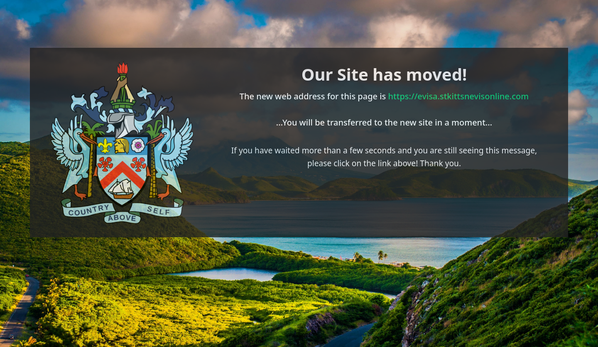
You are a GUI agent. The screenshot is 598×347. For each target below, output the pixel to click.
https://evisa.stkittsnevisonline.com (458, 96)
